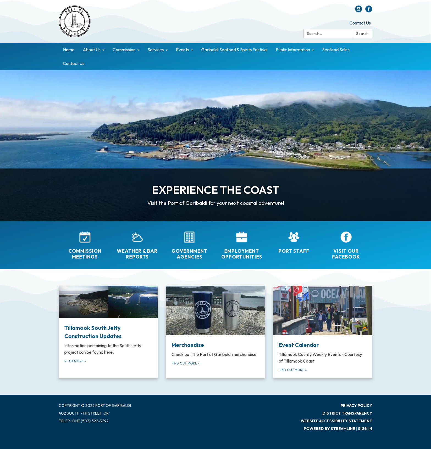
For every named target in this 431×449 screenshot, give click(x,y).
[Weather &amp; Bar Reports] (137, 242)
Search (362, 33)
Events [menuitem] (182, 49)
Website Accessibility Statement (336, 420)
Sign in (365, 428)
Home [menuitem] (68, 49)
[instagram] (358, 10)
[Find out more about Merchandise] (215, 332)
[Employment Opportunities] (241, 242)
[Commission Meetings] (85, 242)
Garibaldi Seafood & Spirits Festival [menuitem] (234, 49)
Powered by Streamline (329, 428)
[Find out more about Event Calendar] (322, 332)
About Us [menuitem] (92, 49)
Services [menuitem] (156, 49)
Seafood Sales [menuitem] (336, 49)
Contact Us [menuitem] (73, 63)
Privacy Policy (356, 405)
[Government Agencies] (189, 242)
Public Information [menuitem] (293, 49)
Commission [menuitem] (124, 49)
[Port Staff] (294, 239)
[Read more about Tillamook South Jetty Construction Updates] (108, 332)
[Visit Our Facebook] (346, 242)
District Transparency (347, 413)
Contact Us (360, 23)
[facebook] (368, 10)
